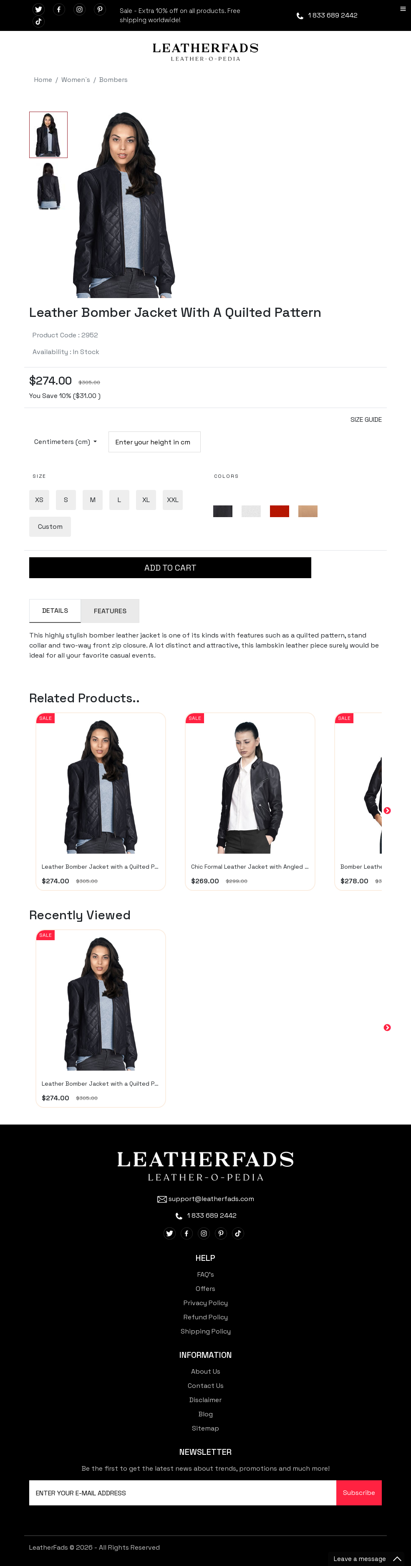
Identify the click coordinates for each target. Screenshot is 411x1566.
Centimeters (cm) (63, 441)
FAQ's (205, 1274)
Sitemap (205, 1428)
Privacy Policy (206, 1302)
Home (43, 79)
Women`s (75, 79)
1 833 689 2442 (326, 15)
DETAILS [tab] (55, 610)
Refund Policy (206, 1317)
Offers (205, 1288)
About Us (205, 1371)
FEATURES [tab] (110, 611)
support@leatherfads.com (205, 1198)
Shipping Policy (206, 1331)
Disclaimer (205, 1399)
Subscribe (359, 1492)
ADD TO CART (170, 567)
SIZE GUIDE (366, 419)
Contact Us (206, 1385)
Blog (206, 1414)
